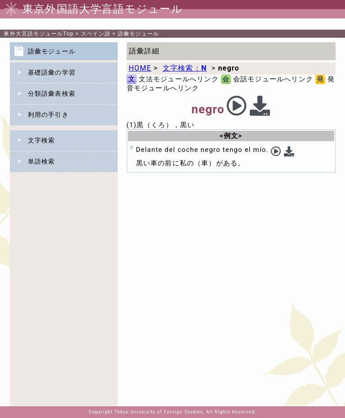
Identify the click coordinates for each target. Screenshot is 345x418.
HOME (140, 68)
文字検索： (185, 68)
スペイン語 (96, 34)
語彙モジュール (138, 34)
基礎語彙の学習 (51, 72)
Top (39, 34)
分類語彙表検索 (51, 93)
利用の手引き (48, 114)
